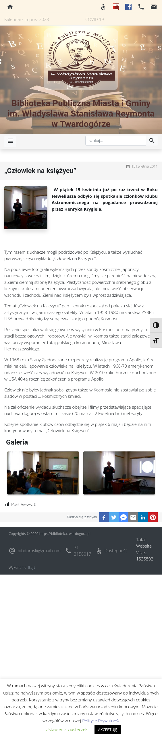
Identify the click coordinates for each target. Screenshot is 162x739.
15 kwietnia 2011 (145, 166)
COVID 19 (94, 19)
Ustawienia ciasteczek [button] (67, 729)
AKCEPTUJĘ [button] (107, 729)
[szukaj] (115, 141)
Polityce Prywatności (101, 721)
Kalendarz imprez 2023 (26, 19)
